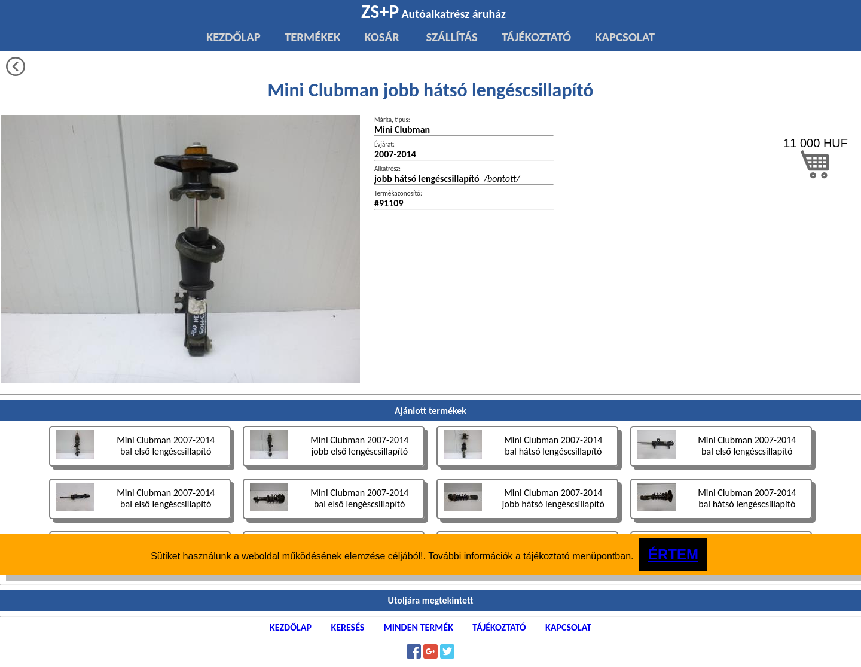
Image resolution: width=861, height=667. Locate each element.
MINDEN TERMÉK (418, 627)
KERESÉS (347, 627)
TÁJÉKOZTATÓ (536, 37)
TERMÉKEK (312, 37)
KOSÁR (381, 37)
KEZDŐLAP (233, 37)
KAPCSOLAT (625, 37)
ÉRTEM (673, 554)
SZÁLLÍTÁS (450, 37)
